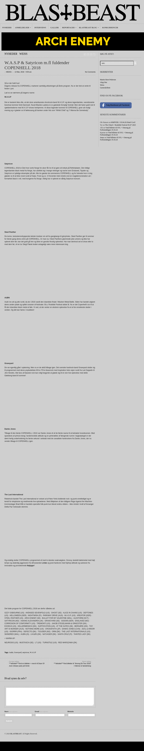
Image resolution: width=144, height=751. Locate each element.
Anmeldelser (22, 27)
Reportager (68, 27)
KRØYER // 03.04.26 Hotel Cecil (123, 122)
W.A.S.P (33, 652)
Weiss (23, 53)
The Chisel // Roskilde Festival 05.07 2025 (120, 125)
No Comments (90, 72)
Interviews (40, 27)
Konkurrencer (110, 27)
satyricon (25, 652)
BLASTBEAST (15, 734)
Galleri (54, 27)
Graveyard (17, 652)
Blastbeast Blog (88, 27)
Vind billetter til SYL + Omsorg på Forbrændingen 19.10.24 (115, 129)
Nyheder (6, 27)
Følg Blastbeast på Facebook (115, 105)
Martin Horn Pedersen (108, 80)
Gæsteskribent (105, 88)
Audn (11, 652)
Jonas (102, 137)
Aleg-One (103, 82)
